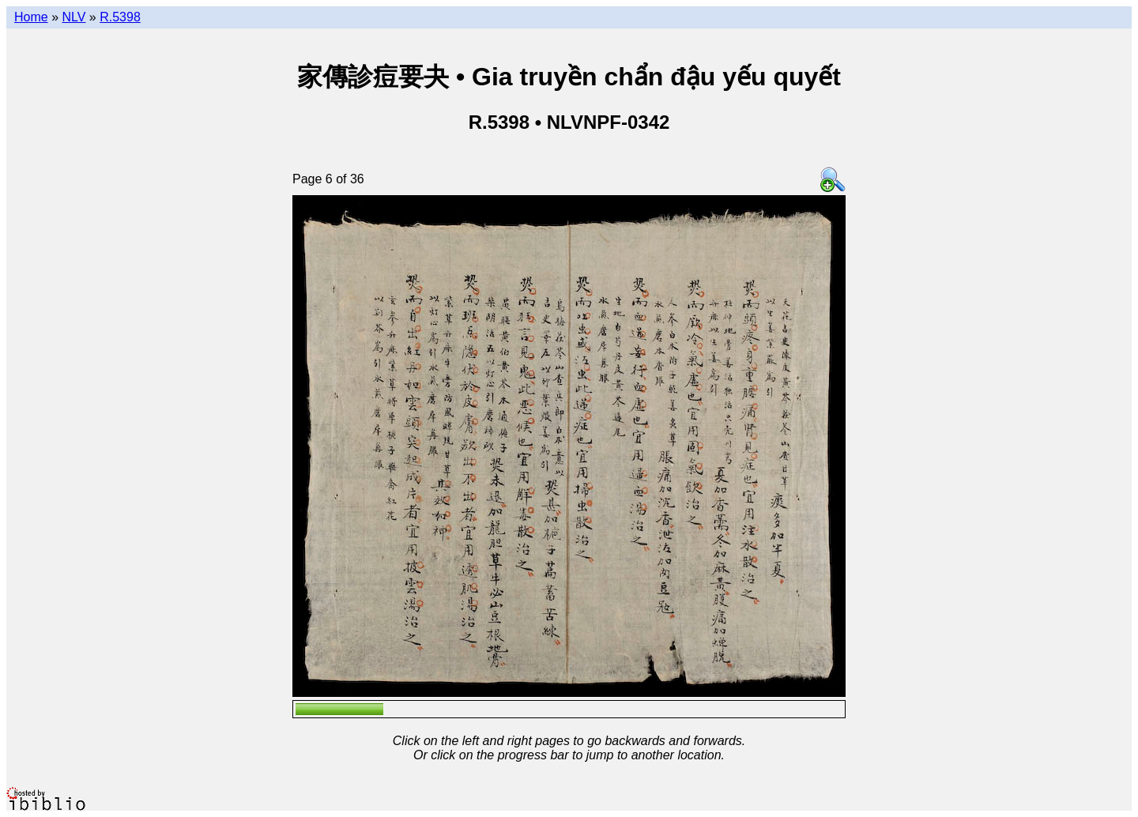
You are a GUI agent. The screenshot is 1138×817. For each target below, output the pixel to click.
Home (31, 17)
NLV (73, 17)
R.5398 (120, 17)
